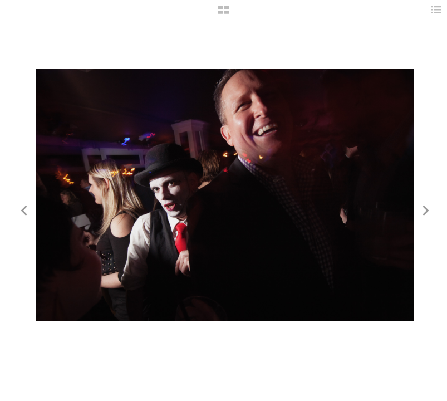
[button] (223, 14)
